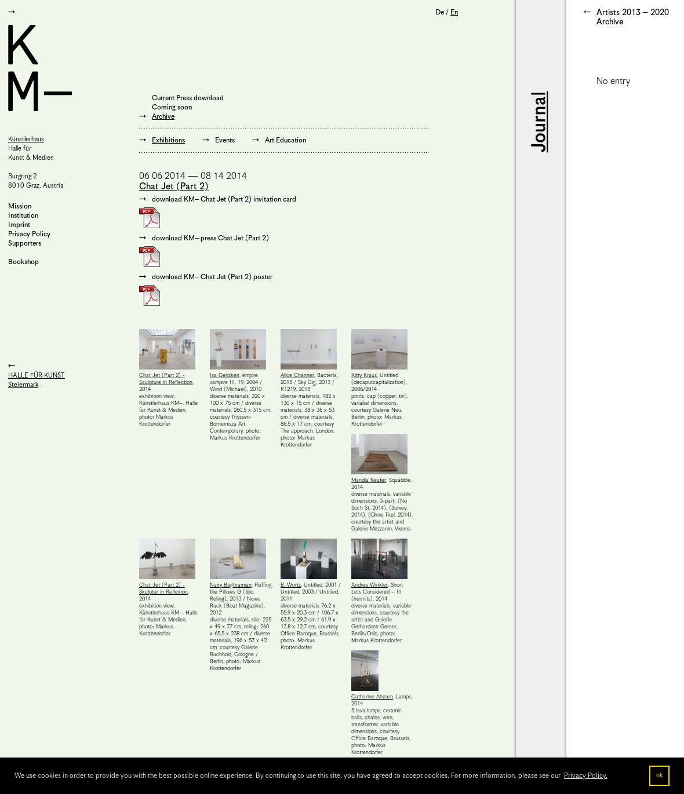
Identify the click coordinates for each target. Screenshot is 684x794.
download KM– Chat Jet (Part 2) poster (212, 277)
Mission (19, 206)
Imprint (19, 225)
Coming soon (172, 107)
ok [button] (659, 775)
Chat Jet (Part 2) (174, 186)
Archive (163, 116)
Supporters (24, 243)
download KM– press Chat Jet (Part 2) (210, 238)
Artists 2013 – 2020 (632, 12)
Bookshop (23, 262)
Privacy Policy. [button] (585, 775)
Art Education (285, 140)
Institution (23, 215)
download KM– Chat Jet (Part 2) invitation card (224, 199)
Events (225, 140)
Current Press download (188, 98)
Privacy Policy (29, 234)
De (439, 12)
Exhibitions (168, 140)
